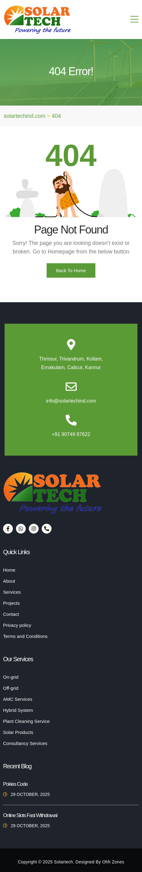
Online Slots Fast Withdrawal (30, 815)
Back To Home (71, 270)
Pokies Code (15, 784)
